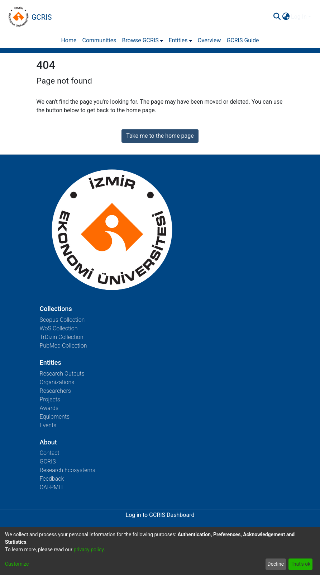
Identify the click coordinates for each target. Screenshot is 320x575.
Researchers (55, 390)
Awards (49, 408)
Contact (49, 452)
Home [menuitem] (68, 40)
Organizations (57, 382)
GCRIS (48, 461)
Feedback (52, 478)
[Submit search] (276, 17)
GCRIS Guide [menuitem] (242, 40)
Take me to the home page (160, 135)
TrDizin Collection (61, 337)
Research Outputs (62, 373)
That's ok (300, 564)
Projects (50, 399)
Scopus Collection (62, 319)
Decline (275, 564)
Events (48, 425)
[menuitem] (285, 17)
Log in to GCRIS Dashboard (160, 515)
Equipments (55, 416)
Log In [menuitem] (299, 16)
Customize (17, 564)
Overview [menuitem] (209, 40)
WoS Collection (59, 328)
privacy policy (88, 549)
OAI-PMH (51, 487)
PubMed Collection (63, 345)
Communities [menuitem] (99, 40)
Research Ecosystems (67, 470)
